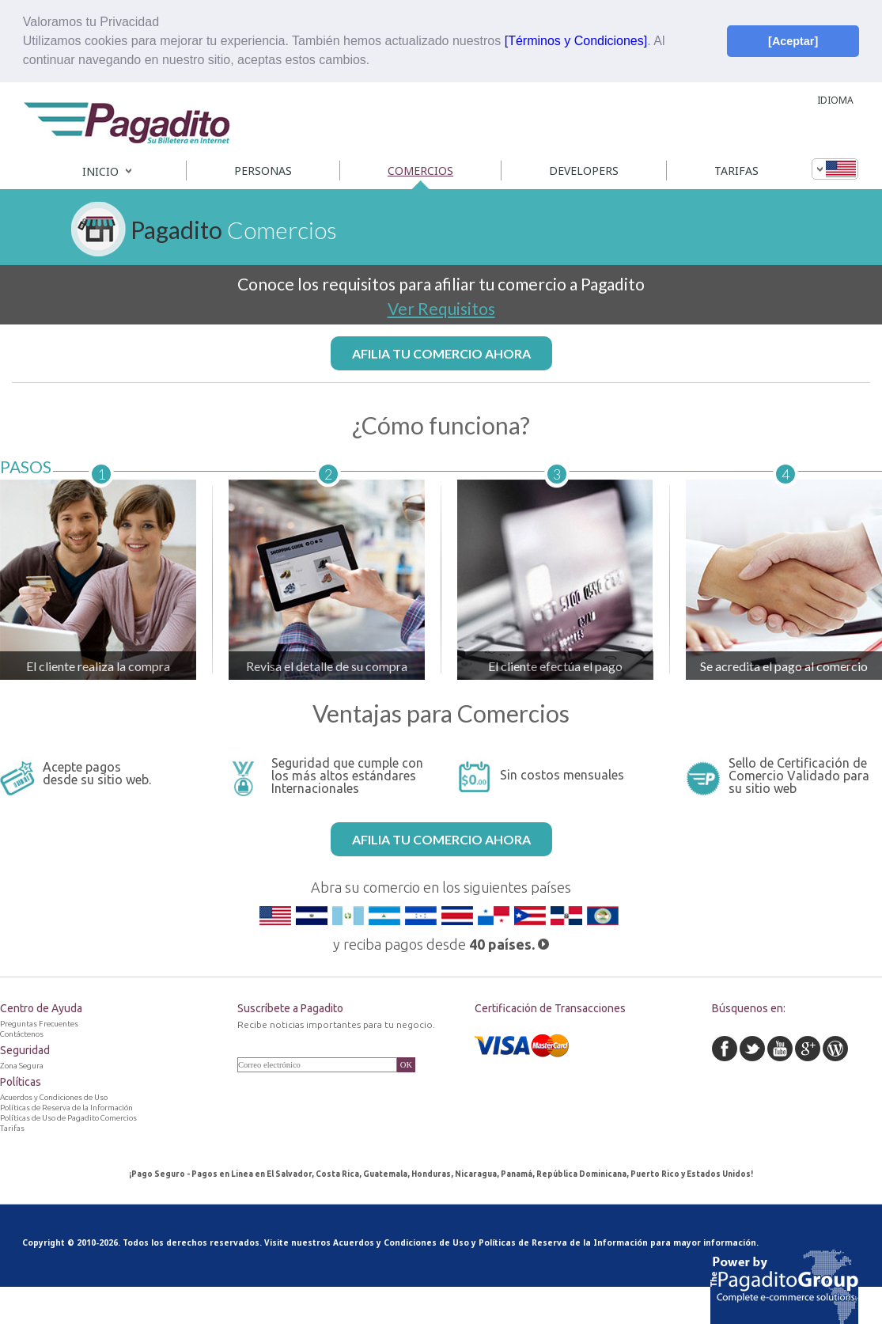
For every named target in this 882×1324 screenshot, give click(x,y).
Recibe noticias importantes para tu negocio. (336, 1025)
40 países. (509, 944)
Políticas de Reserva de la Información (563, 1242)
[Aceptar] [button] (793, 41)
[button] (375, 61)
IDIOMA (835, 100)
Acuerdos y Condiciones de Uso (401, 1242)
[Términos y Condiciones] (576, 40)
